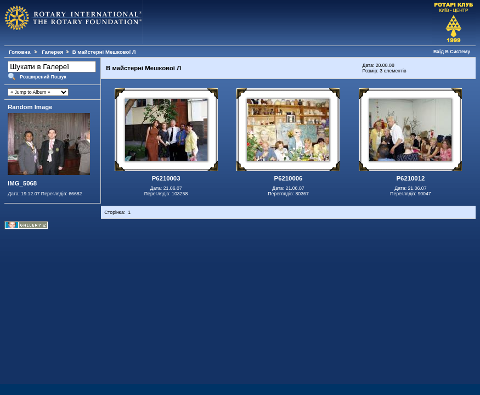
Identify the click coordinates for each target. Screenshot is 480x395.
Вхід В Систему (451, 51)
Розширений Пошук (43, 77)
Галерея (52, 52)
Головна (20, 52)
